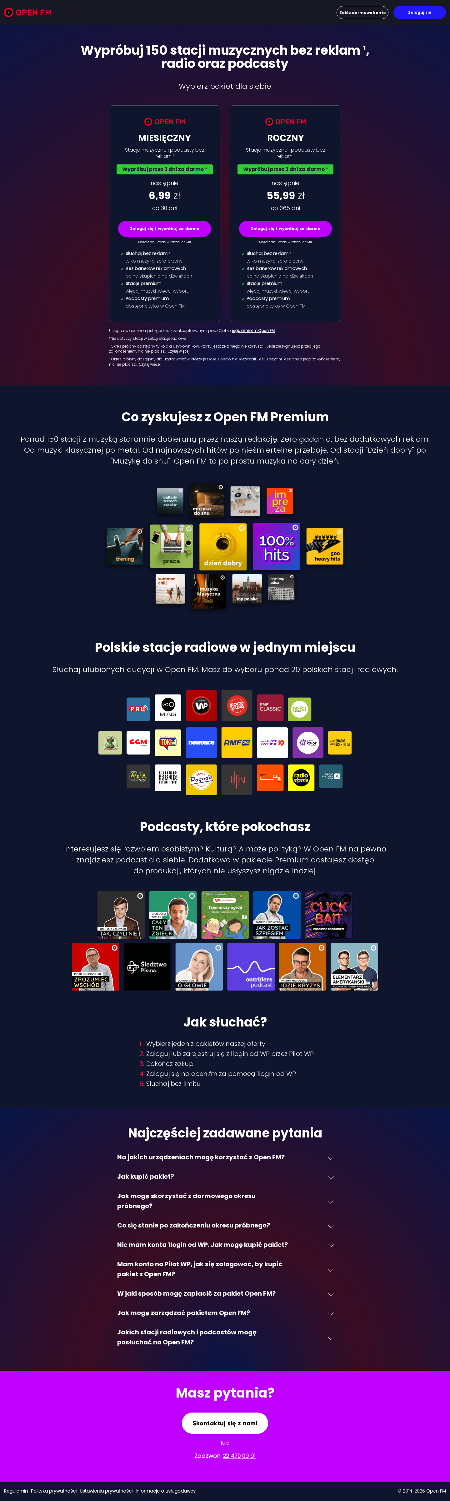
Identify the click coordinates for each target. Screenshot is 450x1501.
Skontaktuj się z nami (225, 1423)
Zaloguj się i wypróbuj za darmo (164, 228)
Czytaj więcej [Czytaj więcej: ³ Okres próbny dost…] (150, 364)
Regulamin (16, 1491)
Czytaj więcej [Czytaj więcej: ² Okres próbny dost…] (178, 351)
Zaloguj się (419, 12)
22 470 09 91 (239, 1456)
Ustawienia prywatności (106, 1491)
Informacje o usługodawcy (166, 1491)
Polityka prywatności (54, 1491)
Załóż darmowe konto (362, 12)
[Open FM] (27, 13)
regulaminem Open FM (253, 330)
